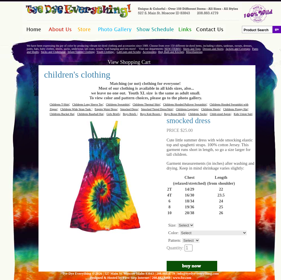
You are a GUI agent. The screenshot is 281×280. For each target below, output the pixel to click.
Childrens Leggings (187, 109)
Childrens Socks (197, 114)
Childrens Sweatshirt (118, 104)
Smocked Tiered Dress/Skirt (157, 109)
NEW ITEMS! (172, 48)
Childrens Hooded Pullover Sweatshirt (184, 104)
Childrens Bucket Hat (62, 114)
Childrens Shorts (210, 109)
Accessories (149, 51)
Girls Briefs (113, 114)
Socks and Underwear (53, 51)
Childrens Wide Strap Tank (76, 109)
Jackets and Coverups (238, 48)
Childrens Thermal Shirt (146, 104)
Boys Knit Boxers (150, 114)
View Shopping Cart (129, 62)
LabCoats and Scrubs (128, 51)
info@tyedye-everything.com (198, 274)
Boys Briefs (130, 114)
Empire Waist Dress (106, 109)
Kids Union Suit (243, 114)
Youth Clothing (105, 51)
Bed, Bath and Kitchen (171, 51)
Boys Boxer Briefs (174, 114)
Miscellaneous (194, 51)
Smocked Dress (129, 109)
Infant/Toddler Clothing (81, 51)
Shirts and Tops (191, 48)
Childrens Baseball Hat (90, 114)
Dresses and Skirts (213, 48)
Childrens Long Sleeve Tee (87, 104)
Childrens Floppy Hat (235, 109)
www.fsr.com (182, 278)
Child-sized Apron (220, 114)
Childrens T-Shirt (59, 104)
